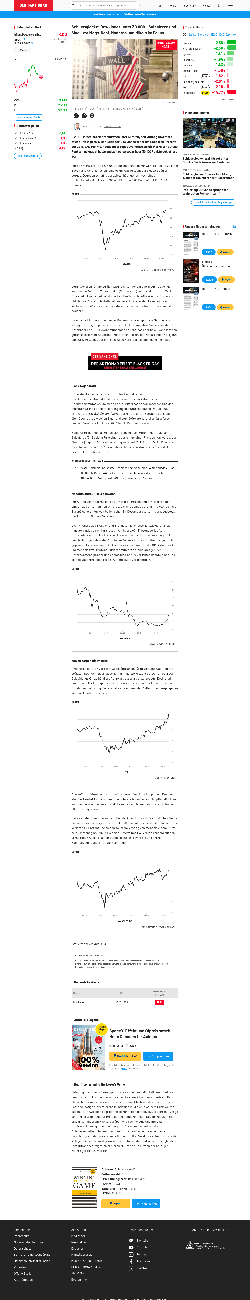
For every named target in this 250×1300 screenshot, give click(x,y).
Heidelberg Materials (193, 82)
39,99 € (209, 279)
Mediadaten (22, 1230)
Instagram (139, 1254)
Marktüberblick (81, 1254)
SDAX (221, 34)
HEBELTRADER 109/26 (217, 289)
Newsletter (78, 1242)
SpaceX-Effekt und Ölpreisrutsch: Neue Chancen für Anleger (140, 1033)
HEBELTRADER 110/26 (217, 234)
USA (92, 108)
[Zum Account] (173, 5)
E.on (185, 76)
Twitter (137, 1268)
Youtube (138, 1247)
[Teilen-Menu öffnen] (76, 115)
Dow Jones (80, 108)
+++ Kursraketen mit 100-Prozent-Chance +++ (125, 14)
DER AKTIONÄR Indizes (86, 1267)
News (205, 76)
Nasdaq (192, 34)
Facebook (139, 1261)
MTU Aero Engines (192, 48)
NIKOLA (162, 644)
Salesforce (103, 108)
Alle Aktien (78, 1230)
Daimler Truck (190, 70)
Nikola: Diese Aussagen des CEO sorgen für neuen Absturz (116, 478)
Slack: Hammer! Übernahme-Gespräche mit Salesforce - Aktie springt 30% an (127, 467)
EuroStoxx (231, 34)
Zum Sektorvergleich (28, 155)
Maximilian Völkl (112, 126)
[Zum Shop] (159, 5)
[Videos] (207, 5)
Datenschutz (22, 1248)
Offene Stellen (23, 1273)
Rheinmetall (189, 93)
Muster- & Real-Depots (87, 1261)
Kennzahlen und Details (29, 117)
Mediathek (78, 1236)
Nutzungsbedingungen (29, 1242)
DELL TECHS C (158, 927)
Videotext (21, 1267)
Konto (124, 1068)
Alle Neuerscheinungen (230, 226)
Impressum (22, 1236)
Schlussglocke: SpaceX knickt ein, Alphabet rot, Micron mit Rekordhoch (208, 175)
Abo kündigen (23, 1279)
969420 (19, 39)
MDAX (214, 34)
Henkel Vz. (188, 59)
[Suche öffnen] (73, 5)
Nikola (138, 108)
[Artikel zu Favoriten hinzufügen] (92, 115)
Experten (77, 1248)
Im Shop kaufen (158, 1056)
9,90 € (209, 252)
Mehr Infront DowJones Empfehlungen (213, 202)
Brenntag (187, 43)
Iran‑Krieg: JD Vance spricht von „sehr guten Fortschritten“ (205, 191)
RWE (185, 87)
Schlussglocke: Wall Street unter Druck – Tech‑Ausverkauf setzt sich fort (207, 160)
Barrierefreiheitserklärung (32, 1254)
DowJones (157, 269)
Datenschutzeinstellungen (32, 1261)
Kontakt (138, 1240)
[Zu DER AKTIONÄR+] (190, 5)
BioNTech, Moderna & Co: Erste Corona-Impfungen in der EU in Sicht (122, 472)
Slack (115, 108)
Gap (165, 777)
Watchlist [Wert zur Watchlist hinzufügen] (24, 50)
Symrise (187, 54)
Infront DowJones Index (27, 34)
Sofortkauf (125, 1055)
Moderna (127, 108)
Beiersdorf (188, 65)
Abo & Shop (79, 1273)
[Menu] (230, 5)
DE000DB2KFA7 (23, 42)
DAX (185, 34)
